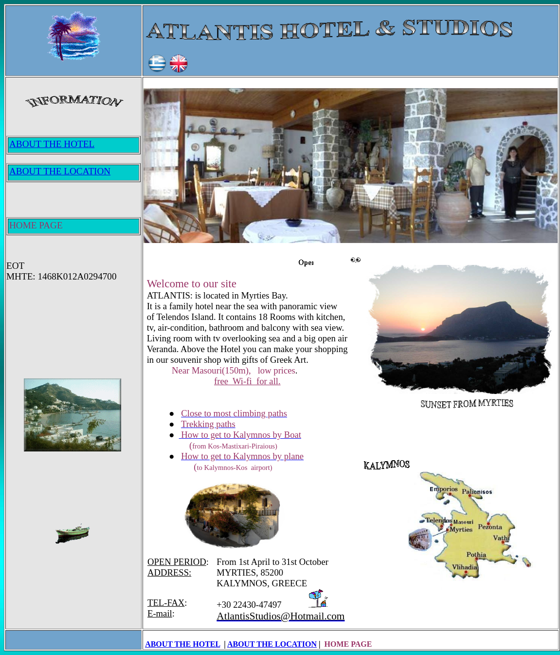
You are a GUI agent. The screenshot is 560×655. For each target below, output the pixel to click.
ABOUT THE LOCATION (272, 644)
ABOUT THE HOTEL (182, 644)
